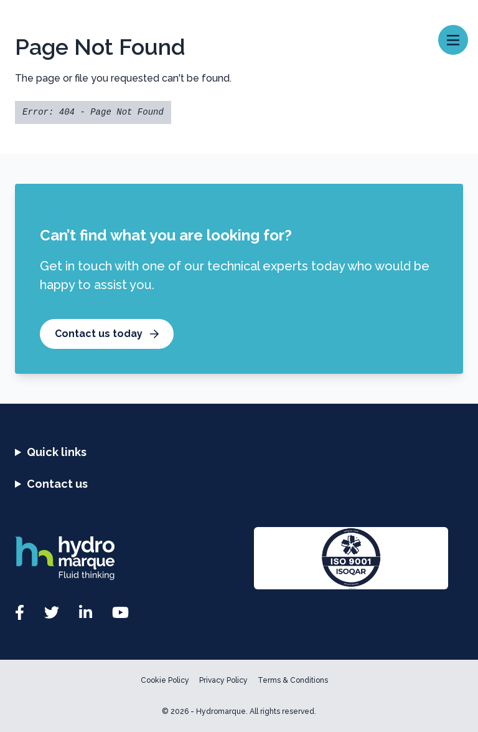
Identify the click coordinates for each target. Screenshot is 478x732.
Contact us (57, 483)
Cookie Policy (165, 680)
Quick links (57, 452)
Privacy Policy (223, 680)
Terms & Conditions (293, 680)
